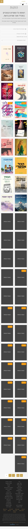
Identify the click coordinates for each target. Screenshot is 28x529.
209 (18, 475)
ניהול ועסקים (19, 496)
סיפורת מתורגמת (8, 496)
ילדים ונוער (8, 492)
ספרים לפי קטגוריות (20, 33)
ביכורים (8, 484)
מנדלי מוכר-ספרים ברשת (14, 522)
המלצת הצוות (9, 489)
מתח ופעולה (8, 495)
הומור (8, 486)
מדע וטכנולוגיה (19, 495)
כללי (19, 481)
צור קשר (9, 510)
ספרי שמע (19, 483)
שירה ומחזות (19, 506)
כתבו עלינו (11, 509)
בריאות (19, 486)
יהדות (8, 490)
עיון (19, 500)
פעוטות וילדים (19, 505)
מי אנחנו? (23, 509)
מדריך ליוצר (15, 510)
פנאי (19, 502)
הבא (21, 475)
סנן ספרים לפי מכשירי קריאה (18, 29)
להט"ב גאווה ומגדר (19, 493)
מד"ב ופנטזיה (9, 493)
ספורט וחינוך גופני (9, 498)
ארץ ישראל (19, 484)
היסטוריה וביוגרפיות (8, 487)
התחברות (23, 1)
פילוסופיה (9, 500)
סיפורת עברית (19, 498)
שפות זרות (8, 506)
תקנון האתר (17, 509)
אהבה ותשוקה (9, 483)
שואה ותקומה (9, 505)
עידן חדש (9, 499)
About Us (5, 509)
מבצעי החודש (9, 481)
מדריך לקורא (21, 510)
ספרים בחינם (19, 499)
